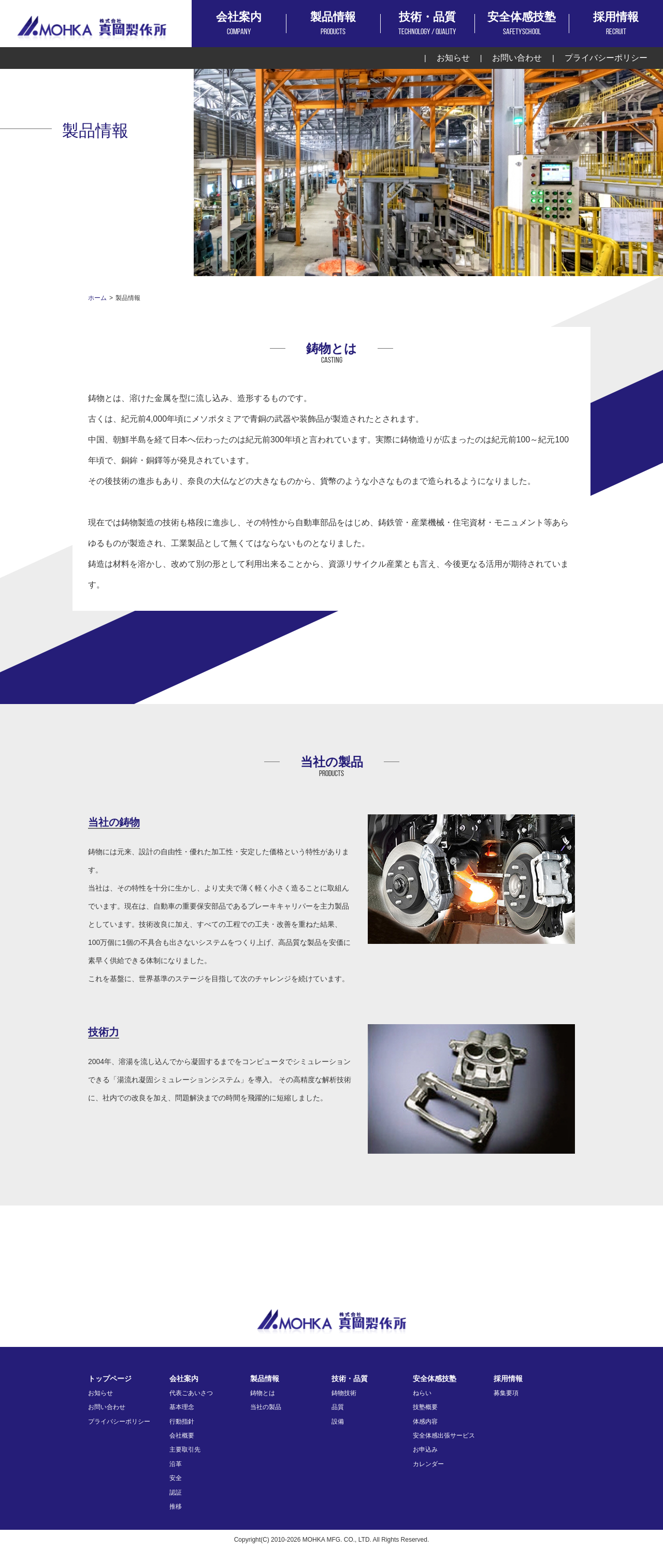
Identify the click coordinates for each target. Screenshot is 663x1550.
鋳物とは (262, 1393)
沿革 (175, 1464)
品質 (338, 1407)
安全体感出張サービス (444, 1435)
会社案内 (238, 24)
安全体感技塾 (521, 24)
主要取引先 (184, 1449)
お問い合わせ (517, 57)
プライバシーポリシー (606, 57)
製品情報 (333, 24)
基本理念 (181, 1407)
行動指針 (181, 1421)
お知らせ (453, 57)
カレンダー (428, 1464)
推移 (175, 1506)
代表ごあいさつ (191, 1393)
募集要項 (506, 1393)
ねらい (422, 1393)
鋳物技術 (344, 1393)
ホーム (97, 298)
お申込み (425, 1449)
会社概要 (181, 1435)
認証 (175, 1492)
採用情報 (615, 24)
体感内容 (425, 1421)
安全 (175, 1478)
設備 (338, 1421)
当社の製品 (265, 1407)
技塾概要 (425, 1407)
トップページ (110, 1378)
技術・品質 (427, 24)
